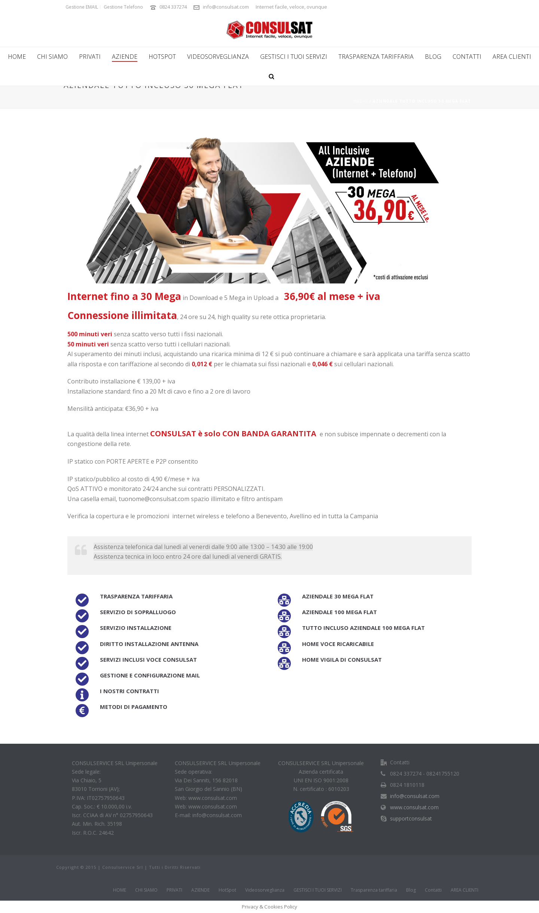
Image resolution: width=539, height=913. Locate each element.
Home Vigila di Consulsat (342, 659)
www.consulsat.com (414, 807)
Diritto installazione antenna (149, 643)
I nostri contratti (129, 691)
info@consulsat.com (226, 6)
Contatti (467, 56)
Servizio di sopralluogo (138, 612)
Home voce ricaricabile (338, 643)
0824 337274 (173, 6)
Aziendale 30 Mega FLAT (338, 596)
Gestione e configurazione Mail (150, 675)
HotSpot (162, 56)
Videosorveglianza (218, 56)
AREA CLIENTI (512, 56)
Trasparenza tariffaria (376, 56)
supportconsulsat (411, 818)
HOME (17, 56)
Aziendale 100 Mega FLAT (339, 612)
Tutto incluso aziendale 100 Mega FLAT (363, 627)
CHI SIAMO (52, 56)
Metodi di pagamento (133, 706)
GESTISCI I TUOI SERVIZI (293, 56)
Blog (433, 56)
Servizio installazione (135, 627)
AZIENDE (124, 56)
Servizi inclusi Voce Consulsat (148, 659)
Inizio (360, 101)
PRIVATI (90, 56)
